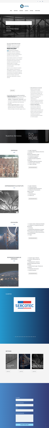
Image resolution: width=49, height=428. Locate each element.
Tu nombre (24, 399)
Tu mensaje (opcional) (24, 417)
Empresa (8, 26)
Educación (8, 30)
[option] (24, 304)
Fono (24, 410)
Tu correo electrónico (24, 404)
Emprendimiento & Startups (12, 28)
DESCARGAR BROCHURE (33, 167)
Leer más (8, 371)
